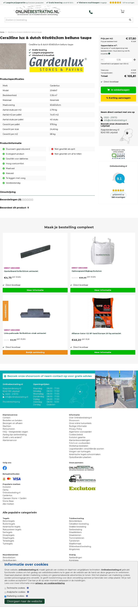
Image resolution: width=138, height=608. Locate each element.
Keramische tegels (11, 526)
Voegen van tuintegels (79, 451)
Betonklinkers (75, 521)
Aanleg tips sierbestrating (15, 434)
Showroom (74, 420)
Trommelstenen (76, 538)
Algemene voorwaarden (80, 432)
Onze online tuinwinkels (80, 423)
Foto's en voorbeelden (79, 443)
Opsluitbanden (9, 560)
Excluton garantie (77, 437)
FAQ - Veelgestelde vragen (15, 432)
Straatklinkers (75, 532)
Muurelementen (10, 555)
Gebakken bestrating (79, 524)
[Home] (37, 10)
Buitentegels (9, 524)
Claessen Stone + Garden (14, 498)
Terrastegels (8, 541)
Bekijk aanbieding (35, 352)
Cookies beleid (76, 434)
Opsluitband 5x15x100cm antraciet (21, 271)
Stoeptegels (8, 535)
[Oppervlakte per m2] (118, 60)
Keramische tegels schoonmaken (85, 454)
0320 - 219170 (109, 117)
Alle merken (8, 504)
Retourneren (9, 429)
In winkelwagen (118, 90)
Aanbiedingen (75, 557)
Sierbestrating (75, 529)
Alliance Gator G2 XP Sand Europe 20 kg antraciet (96, 333)
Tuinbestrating (76, 518)
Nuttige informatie (78, 426)
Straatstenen (75, 535)
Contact (6, 417)
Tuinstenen (74, 541)
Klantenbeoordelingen (79, 440)
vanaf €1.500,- (61, 3)
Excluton (31, 3)
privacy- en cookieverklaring (50, 583)
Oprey (5, 490)
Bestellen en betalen (12, 420)
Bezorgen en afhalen (13, 423)
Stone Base (8, 501)
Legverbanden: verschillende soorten (86, 449)
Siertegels (7, 532)
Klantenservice (10, 440)
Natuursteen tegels (12, 529)
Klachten (7, 426)
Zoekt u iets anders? (12, 437)
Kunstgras (73, 560)
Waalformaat (75, 543)
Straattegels (8, 538)
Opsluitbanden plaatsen (80, 457)
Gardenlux (7, 495)
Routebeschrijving (11, 402)
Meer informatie (35, 290)
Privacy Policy (75, 429)
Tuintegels (8, 543)
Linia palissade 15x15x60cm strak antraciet (25, 333)
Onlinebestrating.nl (11, 492)
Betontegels (9, 521)
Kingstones (74, 549)
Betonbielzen (9, 557)
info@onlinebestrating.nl (114, 120)
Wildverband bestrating (80, 546)
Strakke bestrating (77, 526)
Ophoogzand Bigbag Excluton (87, 271)
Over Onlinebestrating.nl (80, 417)
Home (2, 32)
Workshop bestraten (78, 446)
